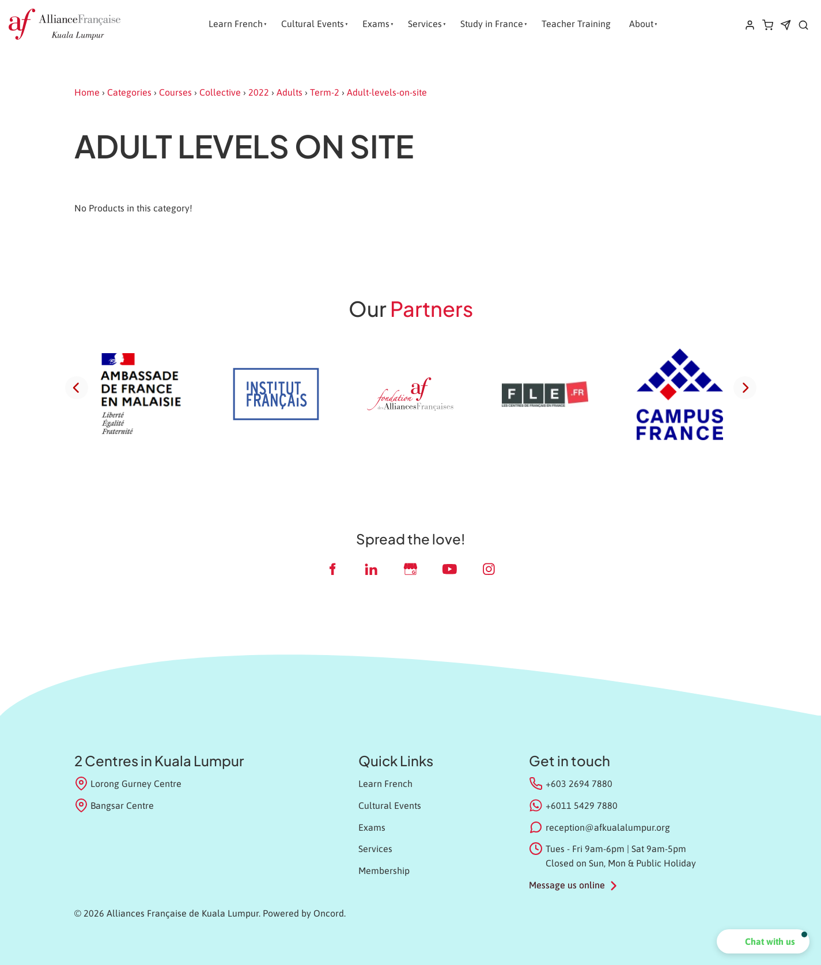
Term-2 (324, 92)
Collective (220, 92)
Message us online (567, 885)
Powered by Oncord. (304, 913)
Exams (375, 23)
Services (425, 23)
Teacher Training (576, 23)
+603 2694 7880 (579, 783)
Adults (289, 92)
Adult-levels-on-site (387, 92)
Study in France (491, 23)
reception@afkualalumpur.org (608, 827)
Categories (129, 92)
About (641, 23)
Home (87, 92)
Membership (384, 870)
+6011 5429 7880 (582, 805)
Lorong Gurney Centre (128, 783)
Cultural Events (312, 23)
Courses (175, 92)
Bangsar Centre (114, 805)
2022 (258, 92)
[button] (763, 941)
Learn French (236, 23)
